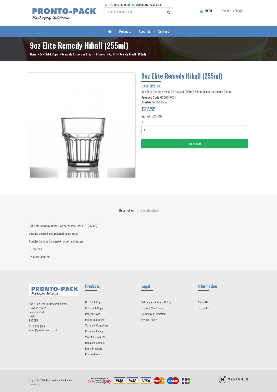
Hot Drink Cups (93, 302)
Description (126, 210)
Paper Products (93, 348)
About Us (145, 31)
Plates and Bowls (95, 319)
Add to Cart (195, 143)
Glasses (100, 54)
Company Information (153, 314)
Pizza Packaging (94, 331)
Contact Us (204, 308)
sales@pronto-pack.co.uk (43, 330)
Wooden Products (95, 337)
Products (125, 31)
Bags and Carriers (95, 343)
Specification (149, 210)
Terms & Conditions (152, 308)
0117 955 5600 (37, 326)
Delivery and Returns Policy (156, 302)
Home (33, 54)
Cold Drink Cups (49, 54)
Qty (142, 122)
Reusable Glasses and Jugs (77, 54)
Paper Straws (92, 314)
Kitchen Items (93, 354)
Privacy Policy (149, 319)
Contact (163, 31)
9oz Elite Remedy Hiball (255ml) (127, 54)
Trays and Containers (96, 325)
